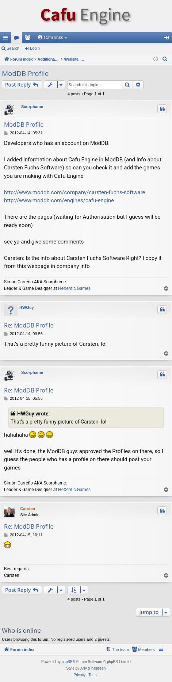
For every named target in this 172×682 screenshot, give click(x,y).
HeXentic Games (74, 288)
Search (13, 48)
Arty (83, 668)
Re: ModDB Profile (28, 325)
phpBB (67, 662)
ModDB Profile (25, 73)
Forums (18, 39)
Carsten (27, 508)
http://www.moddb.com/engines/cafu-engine (59, 200)
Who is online (21, 630)
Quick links (7, 39)
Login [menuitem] (168, 39)
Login (35, 48)
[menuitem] (165, 59)
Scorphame (32, 106)
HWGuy (26, 307)
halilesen (98, 668)
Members (29, 39)
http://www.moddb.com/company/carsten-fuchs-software (74, 192)
